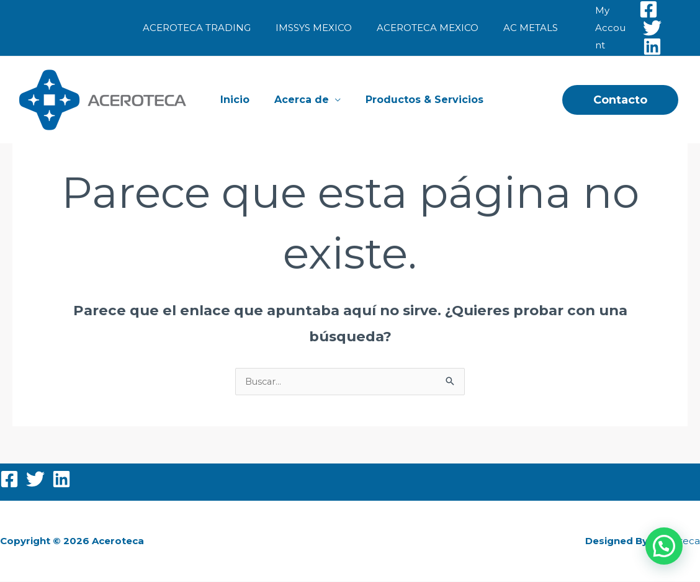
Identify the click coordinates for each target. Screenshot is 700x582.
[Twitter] (645, 28)
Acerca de (299, 99)
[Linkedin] (645, 46)
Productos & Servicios (418, 99)
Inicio (238, 99)
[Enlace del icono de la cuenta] (601, 28)
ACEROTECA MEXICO (424, 28)
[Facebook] (641, 9)
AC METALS (521, 28)
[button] (620, 100)
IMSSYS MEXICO (317, 28)
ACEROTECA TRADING (206, 28)
